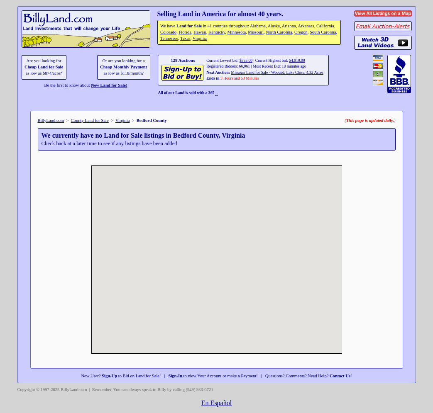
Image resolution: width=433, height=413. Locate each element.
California (325, 26)
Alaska (274, 26)
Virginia (200, 38)
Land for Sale (189, 26)
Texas (185, 38)
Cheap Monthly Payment (123, 67)
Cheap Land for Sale (43, 67)
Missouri (256, 32)
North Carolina (279, 32)
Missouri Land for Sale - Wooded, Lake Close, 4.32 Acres (277, 72)
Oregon (301, 32)
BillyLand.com (51, 120)
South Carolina (323, 32)
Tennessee (169, 38)
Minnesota (237, 32)
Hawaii (199, 32)
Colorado (168, 32)
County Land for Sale (90, 120)
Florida (185, 32)
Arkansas (306, 26)
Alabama (258, 26)
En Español (216, 402)
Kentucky (216, 32)
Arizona (289, 26)
